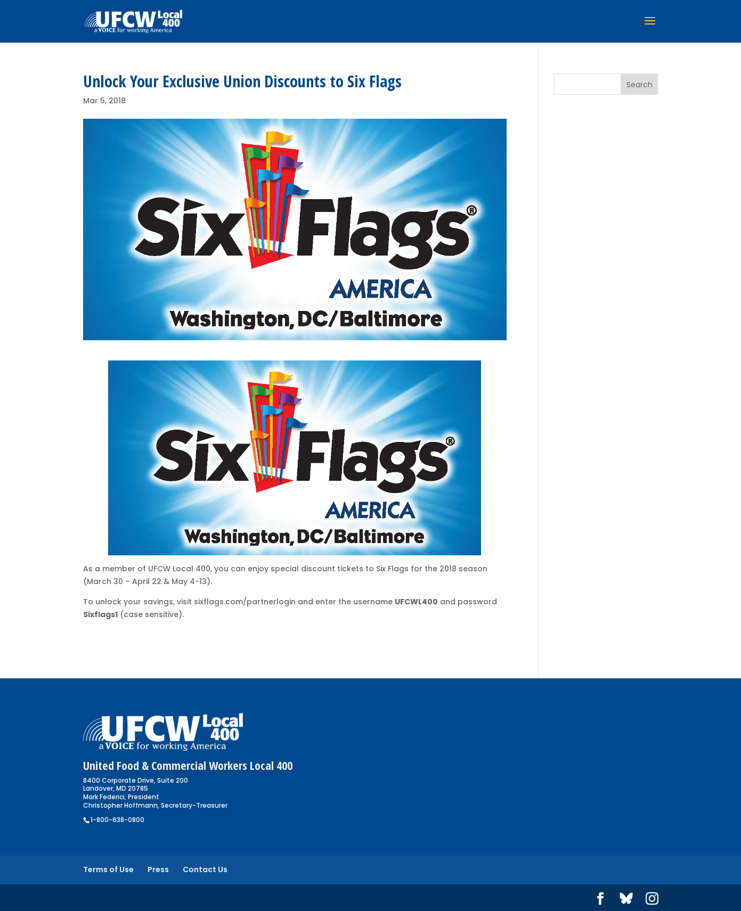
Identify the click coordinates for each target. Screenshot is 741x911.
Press (158, 869)
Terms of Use (108, 869)
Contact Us (205, 869)
